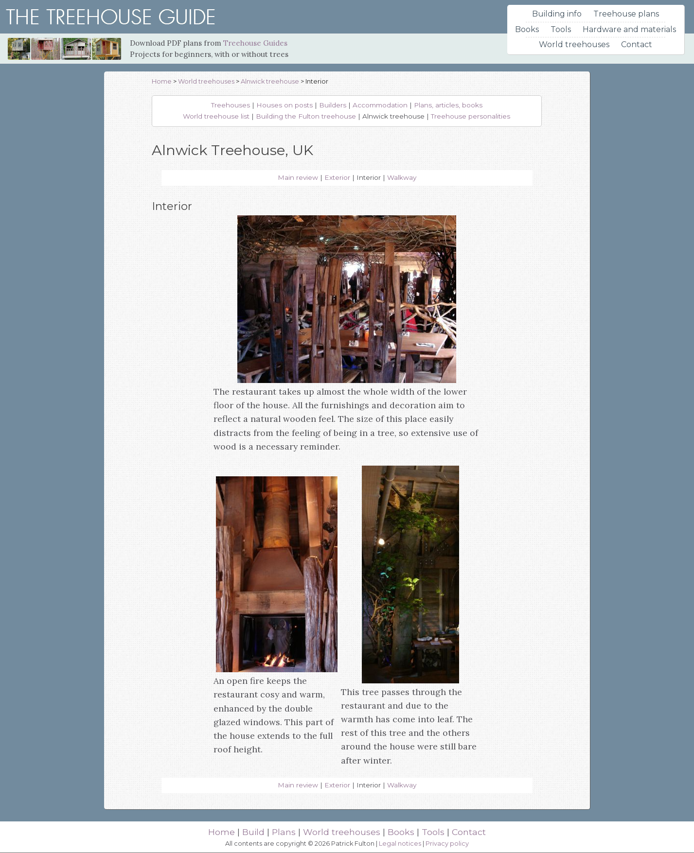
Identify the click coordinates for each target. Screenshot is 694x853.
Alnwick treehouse (270, 81)
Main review (298, 177)
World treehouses (574, 44)
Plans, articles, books (448, 105)
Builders (332, 105)
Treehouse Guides (255, 43)
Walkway (401, 177)
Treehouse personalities (470, 116)
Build (253, 832)
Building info (557, 13)
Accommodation (380, 105)
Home (162, 81)
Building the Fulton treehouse (306, 116)
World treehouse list (216, 116)
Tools (561, 29)
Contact (636, 44)
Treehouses (230, 105)
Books (527, 29)
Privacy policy (447, 843)
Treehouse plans (626, 13)
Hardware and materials (629, 29)
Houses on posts (284, 105)
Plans (284, 832)
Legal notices (400, 843)
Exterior (337, 177)
